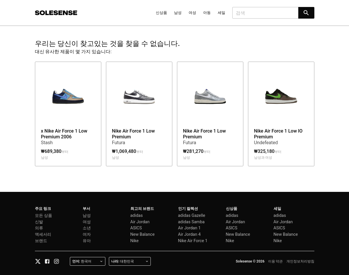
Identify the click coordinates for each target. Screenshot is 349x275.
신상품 (161, 12)
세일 (221, 12)
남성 (178, 12)
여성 (192, 12)
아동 (207, 12)
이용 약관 (275, 261)
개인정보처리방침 (300, 261)
